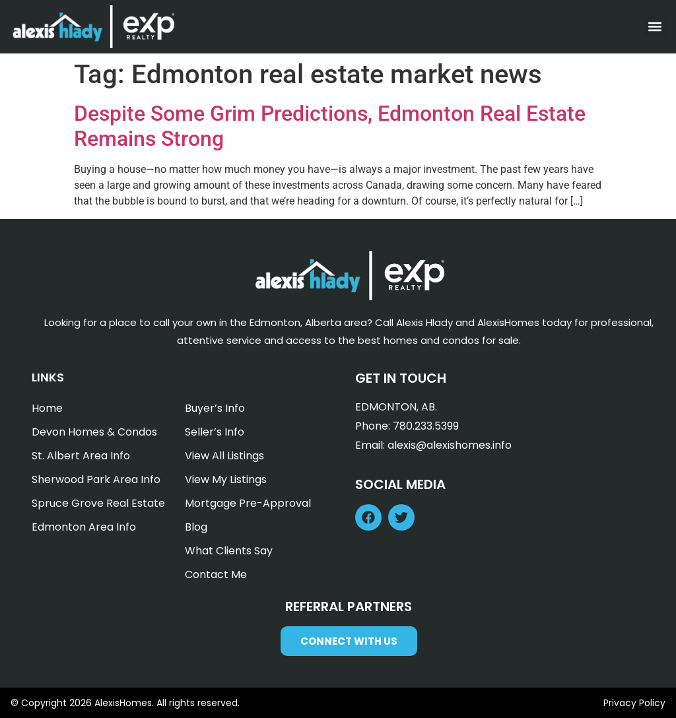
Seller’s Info (214, 432)
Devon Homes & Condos (94, 432)
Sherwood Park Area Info (96, 479)
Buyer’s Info (215, 408)
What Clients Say (229, 550)
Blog (196, 527)
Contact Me (216, 574)
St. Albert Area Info (81, 455)
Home (47, 408)
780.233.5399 (426, 426)
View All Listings (224, 455)
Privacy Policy (634, 702)
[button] (654, 27)
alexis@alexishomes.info (450, 445)
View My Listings (226, 479)
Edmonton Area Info (84, 527)
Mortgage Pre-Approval (248, 503)
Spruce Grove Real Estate (98, 503)
